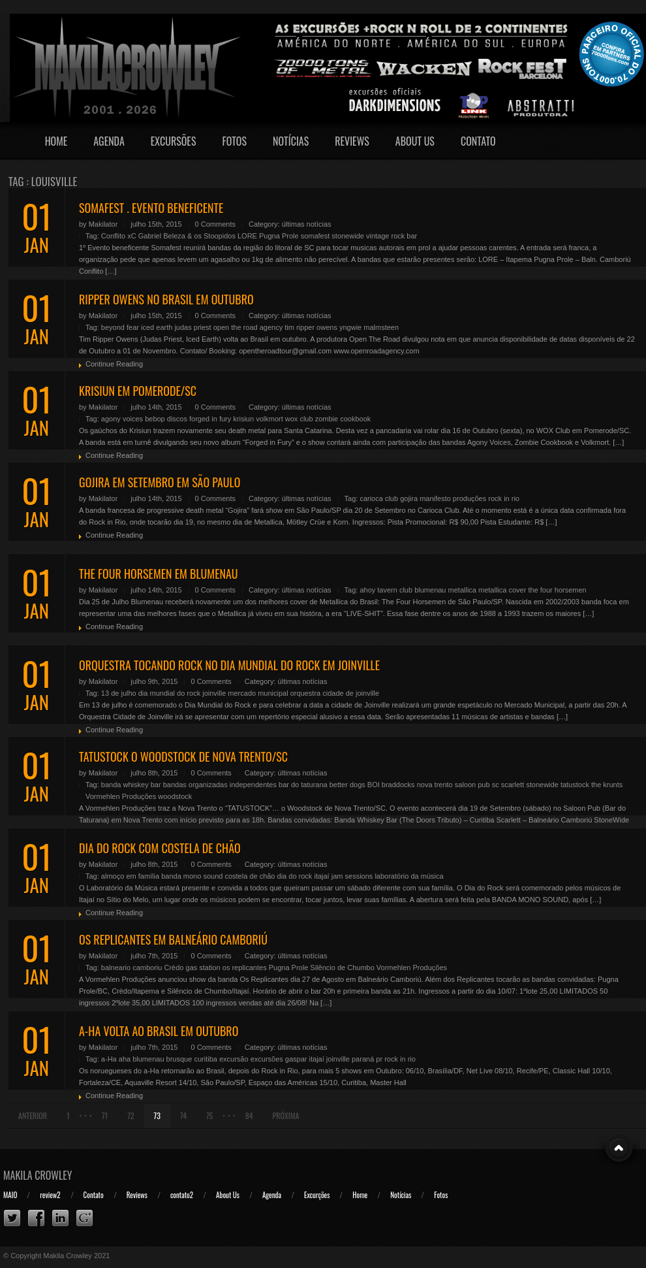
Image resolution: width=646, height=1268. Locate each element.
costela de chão (249, 876)
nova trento (435, 784)
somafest (315, 236)
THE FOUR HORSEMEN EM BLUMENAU (158, 573)
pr (379, 1059)
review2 (50, 1195)
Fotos (234, 141)
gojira (409, 498)
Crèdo (173, 967)
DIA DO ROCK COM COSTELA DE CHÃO (160, 847)
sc (495, 784)
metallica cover (502, 590)
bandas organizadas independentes (220, 784)
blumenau (430, 590)
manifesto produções (453, 498)
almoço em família (130, 876)
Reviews (352, 141)
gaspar (296, 1059)
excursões (267, 1059)
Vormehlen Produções (120, 796)
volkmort (269, 419)
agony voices (122, 419)
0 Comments (215, 224)
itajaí (321, 876)
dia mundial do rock (169, 693)
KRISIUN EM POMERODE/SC (137, 390)
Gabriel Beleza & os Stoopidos (187, 236)
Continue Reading (114, 364)
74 (183, 1115)
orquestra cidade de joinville (334, 693)
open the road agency (248, 327)
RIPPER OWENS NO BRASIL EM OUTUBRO (166, 299)
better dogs (347, 784)
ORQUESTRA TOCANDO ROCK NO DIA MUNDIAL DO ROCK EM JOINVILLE (229, 665)
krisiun (243, 419)
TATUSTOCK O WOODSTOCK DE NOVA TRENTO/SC (183, 756)
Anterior (32, 1115)
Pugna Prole (279, 236)
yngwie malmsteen (369, 327)
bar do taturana (303, 784)
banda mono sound (192, 876)
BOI (373, 784)
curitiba (205, 1059)
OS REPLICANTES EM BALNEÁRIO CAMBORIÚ (173, 939)
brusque (179, 1059)
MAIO (10, 1195)
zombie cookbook (343, 419)
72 (130, 1115)
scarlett (512, 784)
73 (157, 1115)
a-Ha (109, 1059)
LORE (247, 236)
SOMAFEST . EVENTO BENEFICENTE (151, 207)
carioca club (379, 498)
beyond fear (120, 327)
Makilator (103, 224)
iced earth (156, 327)
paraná (363, 1059)
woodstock (175, 796)
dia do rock (295, 876)
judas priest (192, 327)
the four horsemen (557, 590)
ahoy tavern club (386, 590)
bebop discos (166, 419)
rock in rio (503, 498)
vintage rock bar (391, 236)
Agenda (109, 141)
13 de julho (118, 693)
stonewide (347, 236)
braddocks (398, 784)
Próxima (286, 1115)
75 (209, 1115)
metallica (462, 590)
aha (125, 1059)
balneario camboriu (131, 967)
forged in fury (210, 419)
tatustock (575, 784)
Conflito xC (118, 236)
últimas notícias (306, 224)
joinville (214, 693)
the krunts (607, 784)
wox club (299, 419)
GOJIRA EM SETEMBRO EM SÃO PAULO (159, 482)
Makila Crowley (37, 1175)
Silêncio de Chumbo (342, 967)
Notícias (291, 141)
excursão (234, 1059)
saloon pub (472, 784)
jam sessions (352, 876)
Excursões (173, 141)
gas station (203, 967)
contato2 (181, 1195)
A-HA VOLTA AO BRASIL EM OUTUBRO (158, 1030)
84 (249, 1115)
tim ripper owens (311, 327)
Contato (478, 141)
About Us (415, 141)
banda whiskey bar (131, 784)
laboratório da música (409, 876)
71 (105, 1115)
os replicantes (245, 967)
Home (56, 141)
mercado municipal (258, 693)
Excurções (317, 1195)
